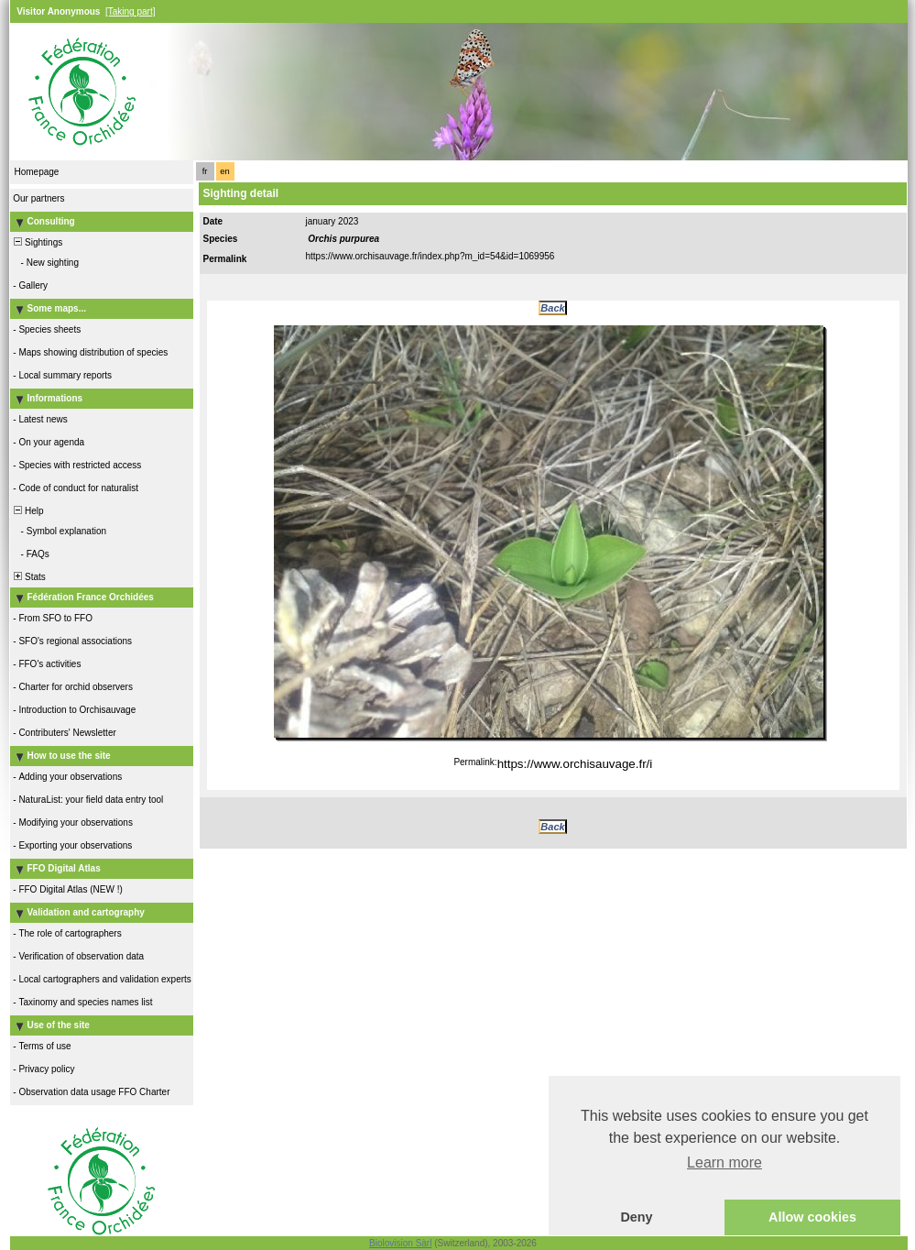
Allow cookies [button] (812, 1217)
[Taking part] (130, 11)
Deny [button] (636, 1217)
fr (205, 171)
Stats (29, 577)
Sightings (37, 242)
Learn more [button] (724, 1162)
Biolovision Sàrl (400, 1243)
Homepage (37, 172)
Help (28, 511)
